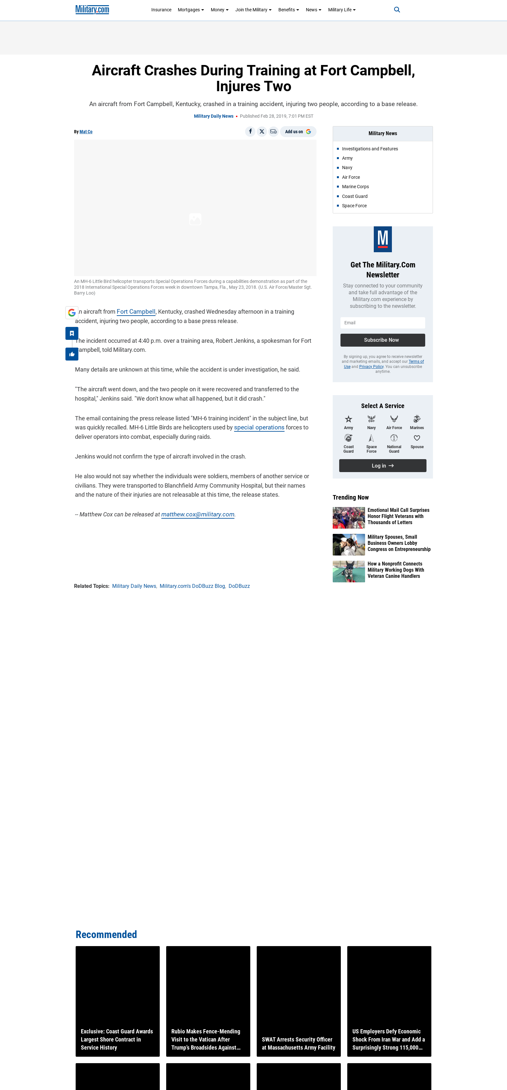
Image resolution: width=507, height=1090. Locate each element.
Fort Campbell (134, 310)
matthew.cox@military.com (194, 513)
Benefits (288, 9)
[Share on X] (262, 131)
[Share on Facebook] (250, 131)
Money (220, 9)
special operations (256, 426)
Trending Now (351, 497)
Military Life (342, 9)
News (314, 9)
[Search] (393, 10)
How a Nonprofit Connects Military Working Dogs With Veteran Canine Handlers (396, 570)
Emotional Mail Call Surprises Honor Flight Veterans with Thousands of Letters (398, 516)
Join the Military (253, 9)
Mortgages (191, 9)
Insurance (161, 9)
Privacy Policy (371, 366)
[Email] (273, 131)
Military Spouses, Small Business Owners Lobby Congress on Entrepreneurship (399, 543)
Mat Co (86, 131)
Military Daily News (213, 116)
